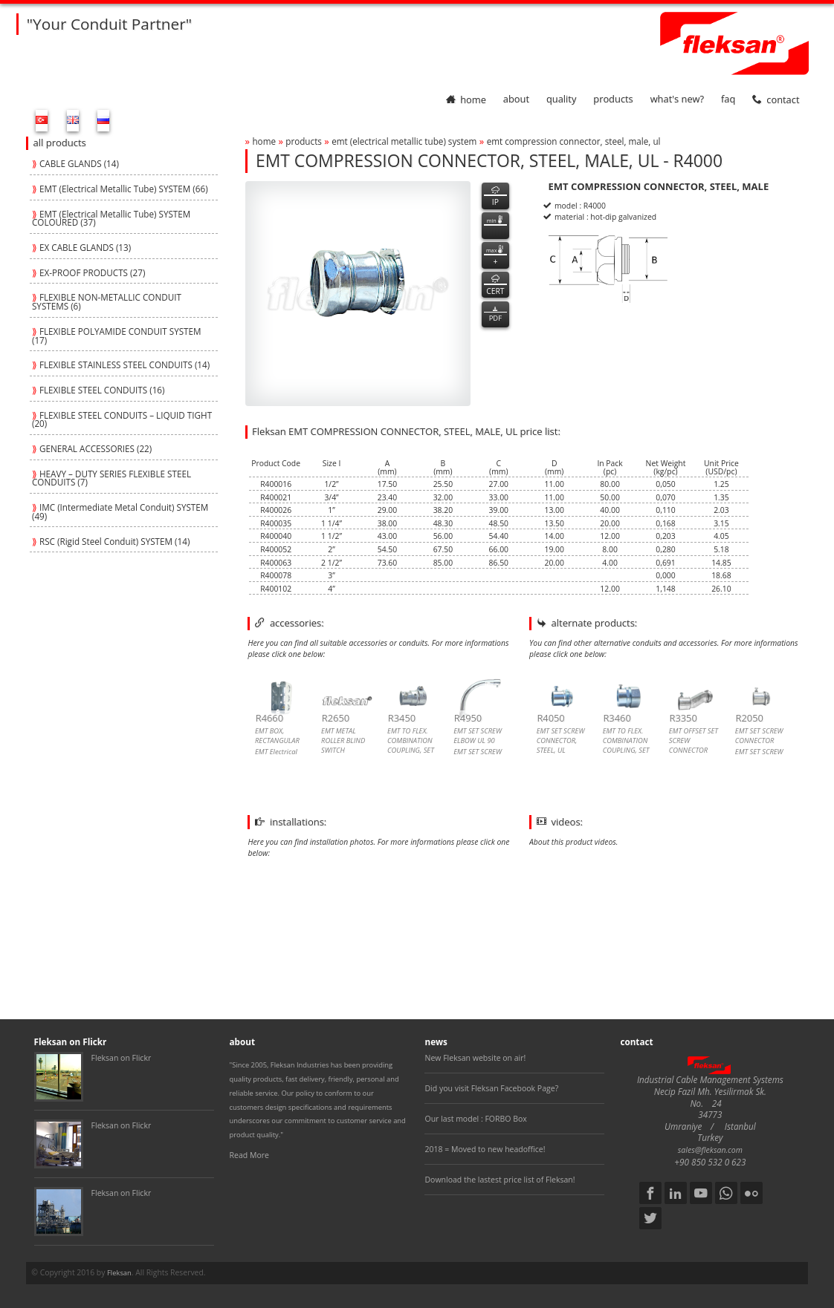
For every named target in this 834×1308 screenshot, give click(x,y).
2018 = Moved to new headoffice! (484, 1149)
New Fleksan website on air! (475, 1058)
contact (775, 99)
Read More (249, 1155)
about (516, 99)
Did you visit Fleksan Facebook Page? (491, 1088)
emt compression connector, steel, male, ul (574, 141)
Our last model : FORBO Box (475, 1119)
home (466, 99)
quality (561, 99)
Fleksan (119, 1273)
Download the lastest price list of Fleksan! (499, 1179)
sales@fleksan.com (710, 1150)
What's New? (677, 99)
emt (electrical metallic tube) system (404, 141)
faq (728, 99)
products (613, 99)
